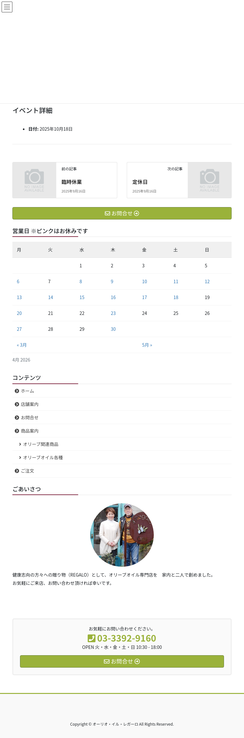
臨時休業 (71, 182)
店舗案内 (30, 404)
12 (207, 281)
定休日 (140, 182)
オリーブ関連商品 (40, 444)
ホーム (27, 391)
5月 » (147, 345)
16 (113, 297)
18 (176, 297)
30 (113, 329)
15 (82, 297)
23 (113, 313)
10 (144, 281)
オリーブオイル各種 (43, 457)
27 (19, 329)
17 (144, 297)
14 (50, 297)
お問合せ (30, 417)
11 (176, 281)
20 (19, 313)
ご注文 (27, 470)
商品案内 (30, 431)
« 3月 (22, 345)
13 (19, 297)
